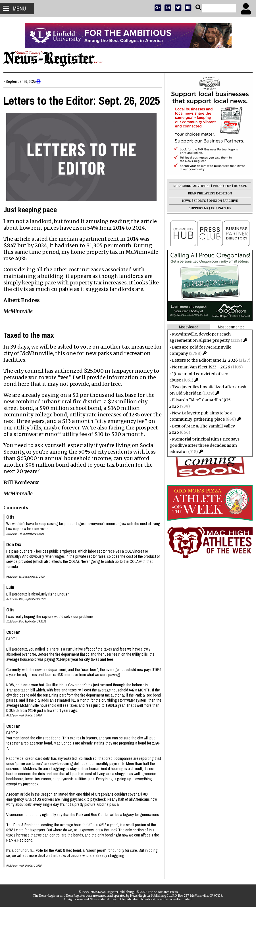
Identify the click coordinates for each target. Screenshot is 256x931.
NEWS (184, 201)
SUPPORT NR (196, 208)
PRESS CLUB (220, 186)
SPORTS (197, 201)
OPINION (213, 201)
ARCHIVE (229, 201)
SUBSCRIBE (179, 186)
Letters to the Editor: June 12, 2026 (203, 360)
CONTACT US (219, 208)
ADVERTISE (199, 186)
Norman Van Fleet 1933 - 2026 (199, 367)
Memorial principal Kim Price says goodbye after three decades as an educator (202, 445)
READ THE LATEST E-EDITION (208, 193)
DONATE (238, 186)
